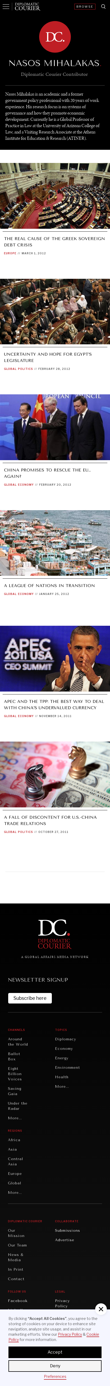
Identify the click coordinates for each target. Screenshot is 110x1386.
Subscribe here (30, 998)
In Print (16, 1269)
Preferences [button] (55, 1376)
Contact (16, 1279)
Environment (67, 1067)
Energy (61, 1058)
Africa (14, 1140)
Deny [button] (55, 1365)
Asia (12, 1149)
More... (15, 1118)
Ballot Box (14, 1056)
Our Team (17, 1245)
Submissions (67, 1230)
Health (61, 1077)
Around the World (18, 1042)
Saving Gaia (14, 1091)
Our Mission (16, 1233)
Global (10, 368)
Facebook (18, 1301)
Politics (25, 368)
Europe (10, 253)
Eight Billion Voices (15, 1073)
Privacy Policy (62, 1303)
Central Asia (15, 1161)
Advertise (64, 1240)
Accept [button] (55, 1352)
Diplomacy (65, 1039)
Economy (26, 484)
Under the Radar (18, 1106)
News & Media (16, 1257)
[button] (101, 1309)
